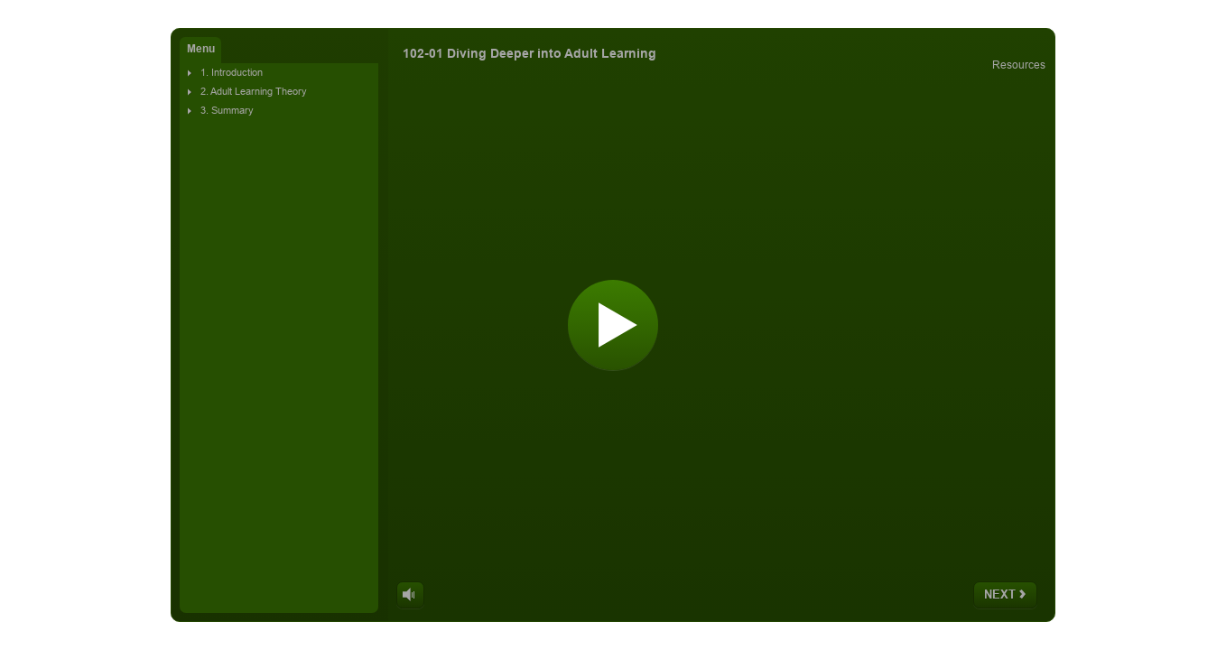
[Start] (613, 325)
